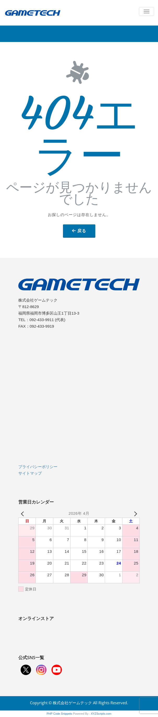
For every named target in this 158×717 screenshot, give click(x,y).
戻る (81, 231)
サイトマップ (30, 473)
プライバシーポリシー (37, 466)
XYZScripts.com (101, 713)
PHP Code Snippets (59, 713)
